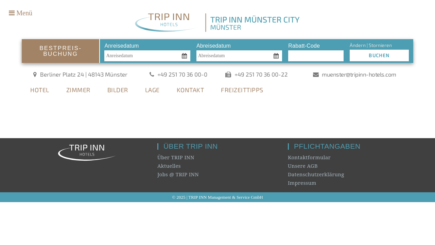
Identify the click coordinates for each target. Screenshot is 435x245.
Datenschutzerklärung (316, 174)
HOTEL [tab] (39, 90)
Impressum (302, 182)
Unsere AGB (303, 165)
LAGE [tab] (152, 90)
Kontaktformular (309, 157)
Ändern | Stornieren (371, 45)
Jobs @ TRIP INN (178, 174)
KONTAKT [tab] (190, 90)
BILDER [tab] (117, 90)
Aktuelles (169, 165)
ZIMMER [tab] (78, 90)
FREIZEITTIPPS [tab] (242, 90)
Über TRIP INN (175, 157)
